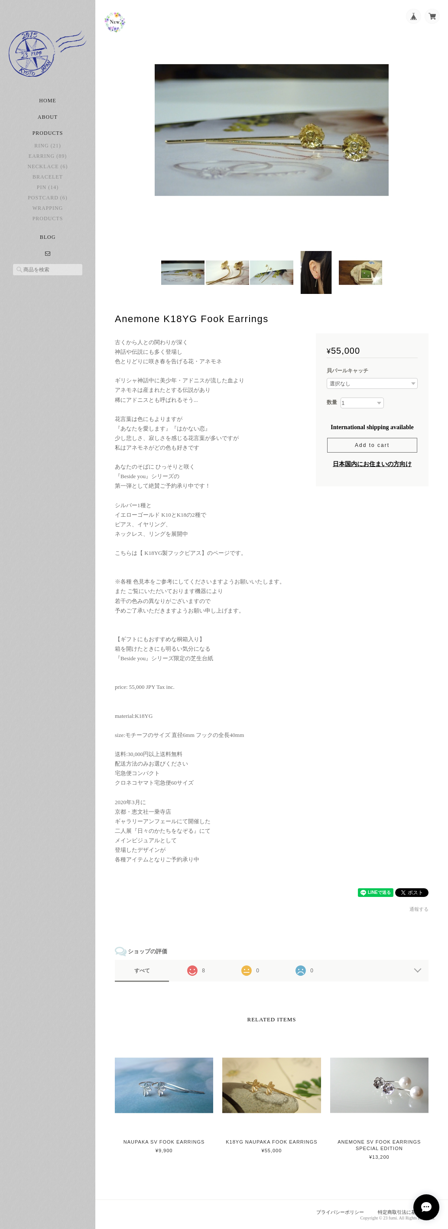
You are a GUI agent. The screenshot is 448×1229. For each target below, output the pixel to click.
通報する (419, 909)
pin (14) (47, 187)
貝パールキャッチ (347, 371)
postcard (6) (48, 198)
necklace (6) (48, 166)
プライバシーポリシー (340, 1212)
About (48, 117)
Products (47, 218)
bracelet (47, 177)
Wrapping (47, 208)
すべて (142, 971)
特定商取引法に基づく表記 (406, 1212)
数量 (332, 402)
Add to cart (372, 445)
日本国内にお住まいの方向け (372, 464)
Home (47, 101)
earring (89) (48, 156)
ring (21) (47, 146)
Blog (48, 237)
